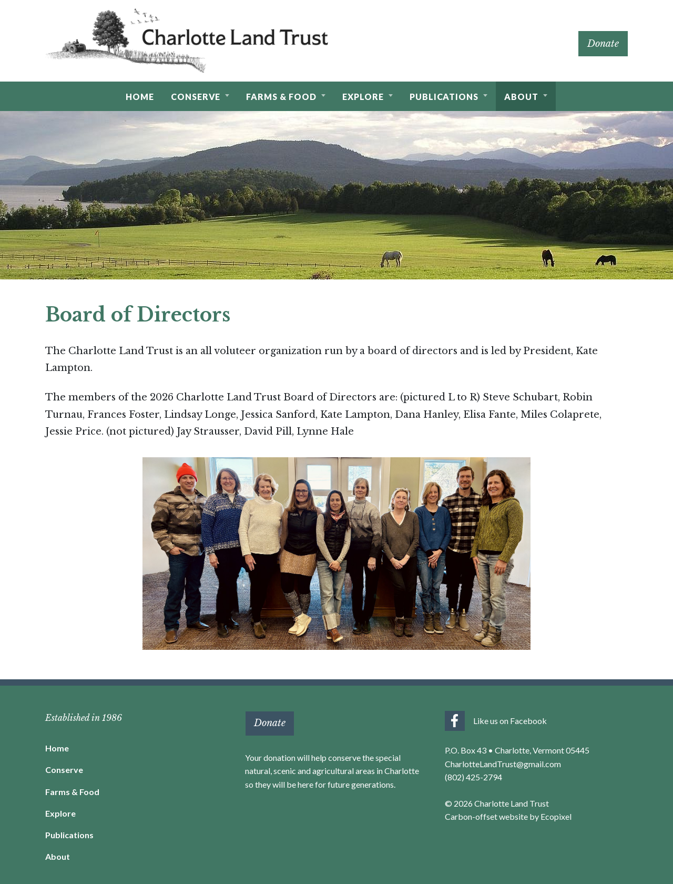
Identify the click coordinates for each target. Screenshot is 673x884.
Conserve (64, 770)
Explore (60, 813)
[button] (200, 96)
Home (57, 748)
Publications (69, 835)
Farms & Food (72, 792)
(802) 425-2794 (473, 777)
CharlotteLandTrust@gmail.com (503, 764)
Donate (603, 43)
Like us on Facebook (510, 721)
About (57, 856)
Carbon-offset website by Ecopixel (508, 816)
